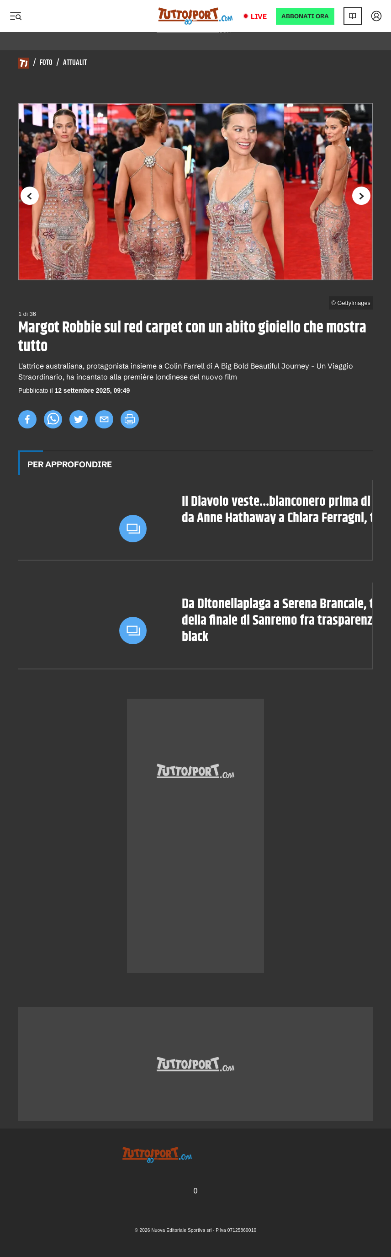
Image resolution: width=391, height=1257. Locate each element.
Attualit (75, 63)
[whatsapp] (53, 419)
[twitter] (78, 419)
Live (259, 16)
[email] (104, 419)
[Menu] (15, 16)
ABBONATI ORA (305, 16)
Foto (46, 63)
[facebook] (27, 419)
